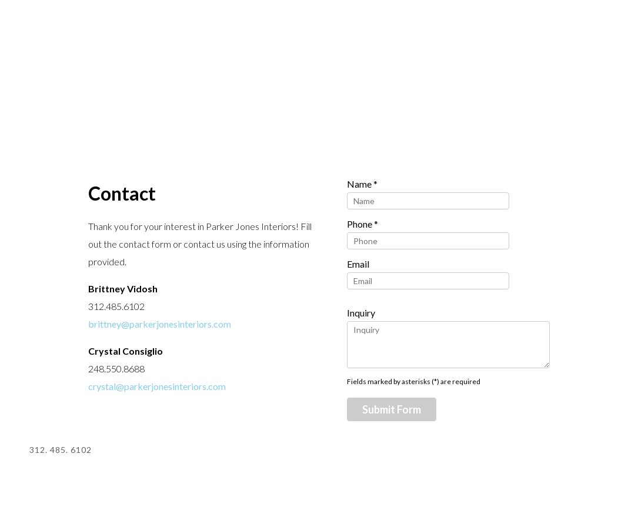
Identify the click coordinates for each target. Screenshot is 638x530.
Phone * (362, 223)
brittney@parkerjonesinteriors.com (159, 323)
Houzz (498, 451)
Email (358, 263)
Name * (362, 183)
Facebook (599, 451)
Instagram (565, 451)
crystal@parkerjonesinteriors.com (157, 386)
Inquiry (361, 312)
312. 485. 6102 (60, 450)
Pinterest (532, 451)
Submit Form (391, 409)
